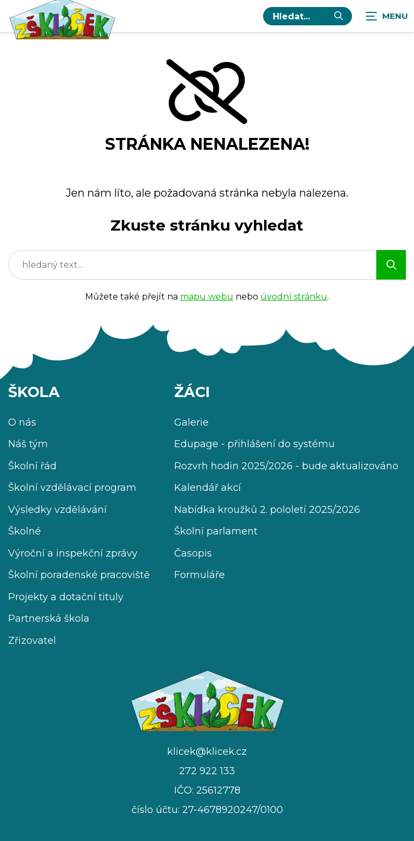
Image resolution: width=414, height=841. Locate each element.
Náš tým (28, 444)
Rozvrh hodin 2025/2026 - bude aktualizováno (286, 466)
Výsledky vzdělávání (57, 510)
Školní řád (32, 466)
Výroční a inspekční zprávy (72, 553)
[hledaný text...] (299, 16)
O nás (22, 422)
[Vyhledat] (338, 16)
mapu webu (206, 296)
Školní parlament (216, 531)
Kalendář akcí (207, 488)
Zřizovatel (32, 641)
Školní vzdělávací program (72, 488)
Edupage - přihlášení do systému (254, 444)
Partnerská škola (48, 618)
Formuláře (199, 575)
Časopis (193, 553)
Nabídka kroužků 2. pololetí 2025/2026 (267, 510)
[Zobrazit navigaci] (387, 16)
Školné (24, 531)
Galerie (191, 422)
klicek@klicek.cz (207, 751)
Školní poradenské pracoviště (79, 575)
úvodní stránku (293, 296)
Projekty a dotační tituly (65, 597)
